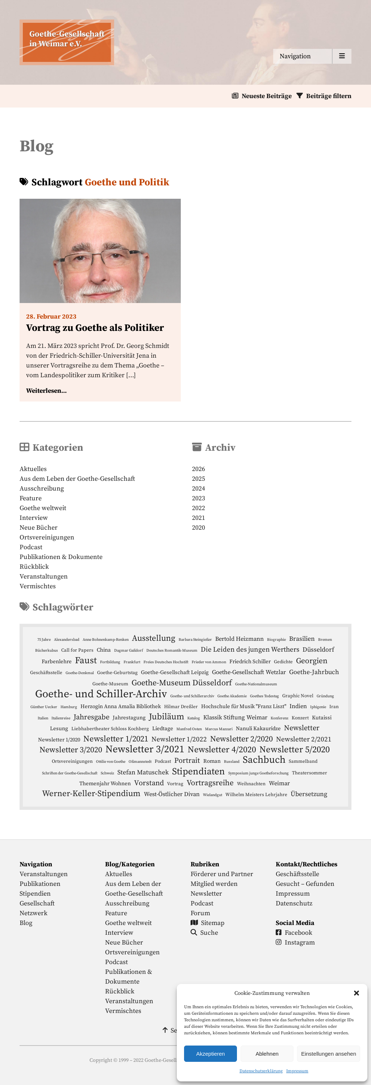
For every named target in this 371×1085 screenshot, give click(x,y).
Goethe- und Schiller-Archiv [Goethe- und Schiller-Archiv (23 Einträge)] (101, 694)
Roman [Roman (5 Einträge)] (212, 761)
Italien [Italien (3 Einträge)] (43, 718)
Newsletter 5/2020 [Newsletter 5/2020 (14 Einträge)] (294, 749)
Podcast (31, 547)
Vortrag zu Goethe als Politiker (95, 328)
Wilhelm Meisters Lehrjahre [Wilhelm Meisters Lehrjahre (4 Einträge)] (256, 795)
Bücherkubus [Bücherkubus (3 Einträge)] (46, 650)
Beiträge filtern (328, 96)
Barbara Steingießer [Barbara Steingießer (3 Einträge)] (195, 639)
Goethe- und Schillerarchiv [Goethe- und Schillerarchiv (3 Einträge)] (192, 696)
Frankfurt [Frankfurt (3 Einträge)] (132, 662)
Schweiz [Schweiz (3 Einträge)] (107, 773)
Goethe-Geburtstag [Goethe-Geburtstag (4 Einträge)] (117, 673)
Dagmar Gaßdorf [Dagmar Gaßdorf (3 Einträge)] (128, 650)
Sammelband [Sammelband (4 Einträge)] (303, 761)
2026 (198, 469)
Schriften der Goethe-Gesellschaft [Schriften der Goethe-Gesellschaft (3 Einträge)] (69, 773)
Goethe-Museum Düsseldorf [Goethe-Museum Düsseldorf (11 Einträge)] (182, 683)
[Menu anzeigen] (312, 56)
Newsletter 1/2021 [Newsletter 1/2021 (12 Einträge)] (115, 739)
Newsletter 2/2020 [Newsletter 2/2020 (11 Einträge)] (241, 739)
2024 (198, 488)
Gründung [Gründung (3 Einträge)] (325, 696)
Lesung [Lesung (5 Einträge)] (59, 728)
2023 (198, 498)
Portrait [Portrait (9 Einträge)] (187, 760)
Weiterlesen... (46, 391)
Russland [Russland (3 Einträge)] (231, 761)
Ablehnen (266, 1054)
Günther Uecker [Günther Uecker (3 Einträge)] (43, 707)
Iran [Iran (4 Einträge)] (334, 707)
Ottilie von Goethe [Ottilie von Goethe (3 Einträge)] (110, 761)
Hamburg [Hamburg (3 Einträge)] (69, 707)
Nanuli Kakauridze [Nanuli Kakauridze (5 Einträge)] (258, 728)
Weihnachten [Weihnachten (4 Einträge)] (251, 784)
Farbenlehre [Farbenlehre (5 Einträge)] (57, 661)
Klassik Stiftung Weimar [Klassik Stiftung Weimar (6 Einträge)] (235, 718)
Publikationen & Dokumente (61, 557)
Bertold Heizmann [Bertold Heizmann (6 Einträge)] (239, 639)
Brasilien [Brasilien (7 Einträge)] (302, 639)
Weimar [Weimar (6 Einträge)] (279, 783)
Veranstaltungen (44, 576)
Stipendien (35, 894)
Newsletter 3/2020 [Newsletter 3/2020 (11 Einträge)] (70, 750)
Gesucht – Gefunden (305, 884)
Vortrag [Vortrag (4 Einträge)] (175, 784)
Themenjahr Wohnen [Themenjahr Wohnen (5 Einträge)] (105, 783)
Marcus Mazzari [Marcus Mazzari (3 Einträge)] (219, 729)
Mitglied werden (214, 884)
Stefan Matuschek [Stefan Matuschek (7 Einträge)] (143, 773)
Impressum (297, 1071)
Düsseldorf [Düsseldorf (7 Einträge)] (318, 650)
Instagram (295, 942)
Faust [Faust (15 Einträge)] (86, 660)
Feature (31, 498)
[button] (356, 993)
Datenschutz (294, 903)
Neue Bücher (39, 527)
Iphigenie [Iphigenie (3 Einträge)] (318, 707)
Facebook (294, 933)
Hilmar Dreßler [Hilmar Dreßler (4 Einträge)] (181, 707)
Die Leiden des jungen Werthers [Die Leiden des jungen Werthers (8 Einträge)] (250, 649)
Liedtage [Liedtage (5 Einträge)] (162, 728)
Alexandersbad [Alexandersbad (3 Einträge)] (66, 639)
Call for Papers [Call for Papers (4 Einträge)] (77, 650)
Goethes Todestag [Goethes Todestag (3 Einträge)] (264, 696)
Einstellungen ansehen (328, 1054)
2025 (198, 479)
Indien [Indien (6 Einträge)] (298, 706)
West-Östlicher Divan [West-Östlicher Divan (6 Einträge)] (172, 794)
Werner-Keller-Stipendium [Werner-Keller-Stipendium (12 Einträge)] (91, 794)
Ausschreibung (42, 488)
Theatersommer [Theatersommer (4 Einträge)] (309, 773)
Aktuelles (33, 469)
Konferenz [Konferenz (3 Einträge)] (279, 718)
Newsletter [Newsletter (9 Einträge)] (302, 728)
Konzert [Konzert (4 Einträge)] (300, 718)
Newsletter (206, 894)
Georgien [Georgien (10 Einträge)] (312, 661)
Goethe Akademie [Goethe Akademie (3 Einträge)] (232, 696)
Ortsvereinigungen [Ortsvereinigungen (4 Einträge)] (72, 761)
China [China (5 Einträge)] (104, 650)
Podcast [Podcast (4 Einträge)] (163, 761)
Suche (204, 933)
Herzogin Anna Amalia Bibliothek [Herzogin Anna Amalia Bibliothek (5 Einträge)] (120, 706)
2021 (198, 518)
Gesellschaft (37, 903)
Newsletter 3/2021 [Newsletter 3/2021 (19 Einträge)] (144, 749)
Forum (200, 913)
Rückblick (34, 567)
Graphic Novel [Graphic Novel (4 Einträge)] (297, 696)
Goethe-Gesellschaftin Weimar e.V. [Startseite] (66, 39)
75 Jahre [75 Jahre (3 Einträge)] (44, 639)
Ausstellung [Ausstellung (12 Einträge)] (153, 638)
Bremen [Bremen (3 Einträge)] (325, 639)
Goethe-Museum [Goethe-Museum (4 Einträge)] (110, 684)
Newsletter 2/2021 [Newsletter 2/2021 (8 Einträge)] (304, 739)
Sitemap (208, 923)
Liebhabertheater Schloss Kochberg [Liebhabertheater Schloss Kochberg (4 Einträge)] (110, 729)
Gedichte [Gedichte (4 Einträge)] (283, 662)
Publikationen (40, 884)
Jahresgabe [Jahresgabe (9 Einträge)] (91, 717)
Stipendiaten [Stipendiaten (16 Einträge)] (198, 772)
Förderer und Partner (222, 874)
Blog (26, 923)
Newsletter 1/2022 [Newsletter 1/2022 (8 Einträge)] (179, 739)
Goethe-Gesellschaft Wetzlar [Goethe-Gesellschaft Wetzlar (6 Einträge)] (249, 672)
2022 (198, 508)
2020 (198, 527)
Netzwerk (33, 913)
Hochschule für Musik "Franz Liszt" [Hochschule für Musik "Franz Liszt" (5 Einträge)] (243, 706)
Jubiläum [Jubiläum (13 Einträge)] (166, 717)
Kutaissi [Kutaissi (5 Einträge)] (322, 717)
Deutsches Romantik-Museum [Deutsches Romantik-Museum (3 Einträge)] (171, 650)
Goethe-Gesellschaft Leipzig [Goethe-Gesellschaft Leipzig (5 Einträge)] (175, 672)
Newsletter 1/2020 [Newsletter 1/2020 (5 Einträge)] (59, 739)
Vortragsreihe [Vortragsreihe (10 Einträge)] (210, 783)
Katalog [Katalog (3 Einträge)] (193, 718)
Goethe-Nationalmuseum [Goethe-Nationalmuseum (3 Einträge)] (256, 684)
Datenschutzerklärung (261, 1071)
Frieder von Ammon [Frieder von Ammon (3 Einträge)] (209, 662)
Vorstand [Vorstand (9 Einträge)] (149, 783)
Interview (34, 518)
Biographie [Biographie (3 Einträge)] (276, 639)
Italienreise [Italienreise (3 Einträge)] (60, 718)
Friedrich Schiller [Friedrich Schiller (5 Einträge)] (250, 661)
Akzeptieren (210, 1054)
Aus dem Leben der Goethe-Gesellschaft (77, 479)
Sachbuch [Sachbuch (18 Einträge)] (264, 760)
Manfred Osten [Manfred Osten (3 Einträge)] (189, 729)
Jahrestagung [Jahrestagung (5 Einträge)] (129, 717)
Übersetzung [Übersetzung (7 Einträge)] (309, 794)
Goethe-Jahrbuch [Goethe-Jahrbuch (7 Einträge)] (314, 672)
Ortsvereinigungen (47, 537)
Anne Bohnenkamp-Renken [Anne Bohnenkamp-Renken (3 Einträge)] (106, 639)
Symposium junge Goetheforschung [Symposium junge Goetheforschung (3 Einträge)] (258, 773)
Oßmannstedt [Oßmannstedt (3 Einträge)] (140, 761)
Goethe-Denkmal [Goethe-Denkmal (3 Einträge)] (80, 673)
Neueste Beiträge (267, 96)
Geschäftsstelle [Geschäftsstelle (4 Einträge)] (46, 673)
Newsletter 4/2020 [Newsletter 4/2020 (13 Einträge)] (222, 750)
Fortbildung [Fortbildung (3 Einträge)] (110, 662)
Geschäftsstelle (297, 874)
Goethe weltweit (43, 508)
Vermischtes (38, 586)
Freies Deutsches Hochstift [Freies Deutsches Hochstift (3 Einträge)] (165, 662)
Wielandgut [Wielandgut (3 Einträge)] (212, 795)
